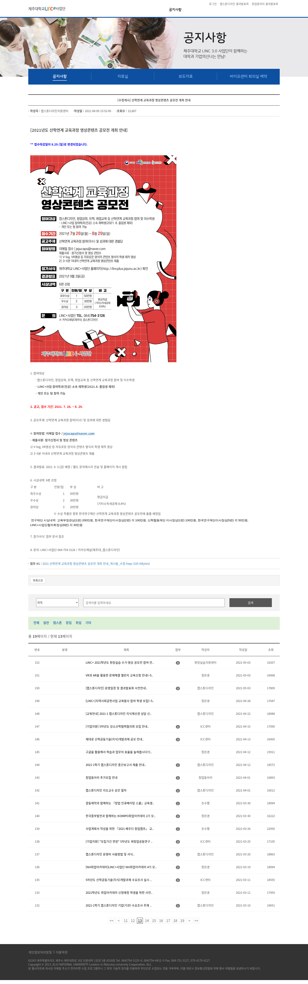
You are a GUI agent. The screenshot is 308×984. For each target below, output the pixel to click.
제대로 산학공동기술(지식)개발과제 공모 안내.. (115, 739)
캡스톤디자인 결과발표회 (234, 4)
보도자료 (186, 76)
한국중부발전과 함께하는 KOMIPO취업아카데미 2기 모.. (120, 816)
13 (140, 920)
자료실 (122, 76)
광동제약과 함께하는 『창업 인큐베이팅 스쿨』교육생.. (120, 803)
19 (182, 920)
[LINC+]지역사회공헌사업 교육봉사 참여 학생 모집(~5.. (120, 701)
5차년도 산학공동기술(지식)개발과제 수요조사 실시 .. (119, 880)
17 (168, 920)
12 (133, 920)
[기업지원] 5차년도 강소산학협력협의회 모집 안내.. (117, 726)
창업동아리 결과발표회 (265, 4)
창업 (69, 622)
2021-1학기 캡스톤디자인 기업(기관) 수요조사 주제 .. (118, 905)
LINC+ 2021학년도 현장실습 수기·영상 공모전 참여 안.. (120, 662)
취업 (79, 622)
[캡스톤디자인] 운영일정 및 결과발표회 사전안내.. (116, 688)
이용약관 (62, 952)
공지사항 (175, 10)
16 (161, 920)
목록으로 (38, 580)
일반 (46, 622)
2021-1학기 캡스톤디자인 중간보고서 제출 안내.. (116, 765)
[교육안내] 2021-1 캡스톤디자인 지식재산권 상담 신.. (118, 713)
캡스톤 (57, 622)
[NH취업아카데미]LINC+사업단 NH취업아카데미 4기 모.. (121, 867)
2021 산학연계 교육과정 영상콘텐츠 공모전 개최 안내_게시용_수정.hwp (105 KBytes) (96, 563)
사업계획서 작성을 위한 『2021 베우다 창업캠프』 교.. (120, 828)
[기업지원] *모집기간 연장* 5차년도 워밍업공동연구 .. (119, 841)
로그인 (213, 4)
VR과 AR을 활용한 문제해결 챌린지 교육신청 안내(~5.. (119, 675)
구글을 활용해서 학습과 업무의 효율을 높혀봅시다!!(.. (119, 752)
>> (196, 920)
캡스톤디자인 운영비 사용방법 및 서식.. (110, 854)
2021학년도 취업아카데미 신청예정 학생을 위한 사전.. (119, 892)
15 (154, 920)
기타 (88, 622)
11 (126, 920)
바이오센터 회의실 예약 (248, 76)
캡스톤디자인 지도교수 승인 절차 (106, 790)
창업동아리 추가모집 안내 (101, 777)
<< (112, 920)
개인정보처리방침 (40, 952)
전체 (36, 622)
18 (175, 920)
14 (147, 920)
